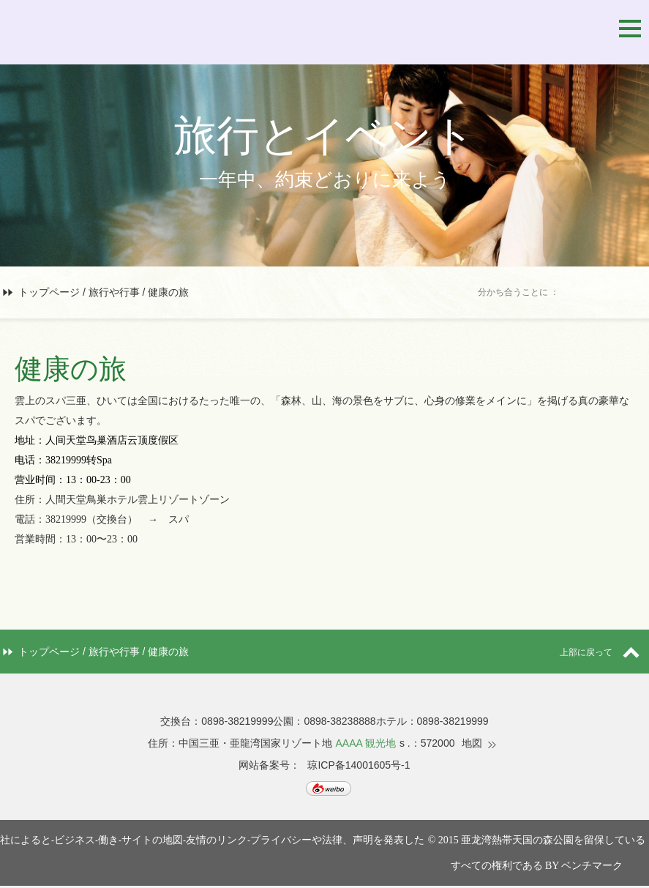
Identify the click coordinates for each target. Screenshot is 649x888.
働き (108, 840)
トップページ (49, 292)
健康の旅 (168, 292)
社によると (25, 840)
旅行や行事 (114, 292)
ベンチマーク (592, 865)
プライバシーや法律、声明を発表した (337, 840)
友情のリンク (216, 840)
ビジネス (74, 840)
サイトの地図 (152, 840)
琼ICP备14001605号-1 (358, 765)
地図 (472, 743)
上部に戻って (604, 652)
